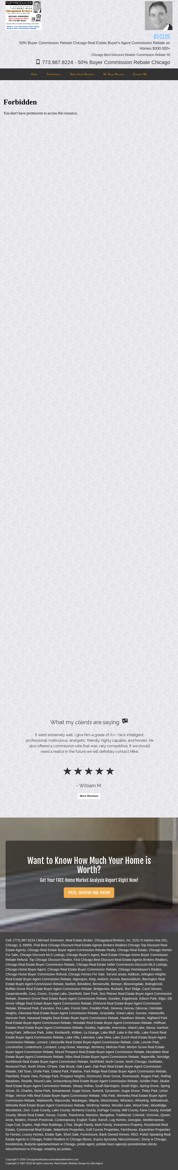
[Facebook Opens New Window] (156, 36)
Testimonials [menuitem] (54, 74)
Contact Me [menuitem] (140, 74)
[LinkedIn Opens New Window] (167, 36)
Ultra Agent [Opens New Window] (96, 1163)
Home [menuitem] (34, 74)
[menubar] (89, 74)
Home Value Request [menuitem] (82, 74)
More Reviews (89, 796)
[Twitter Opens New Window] (162, 36)
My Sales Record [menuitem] (113, 74)
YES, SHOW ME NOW (89, 892)
